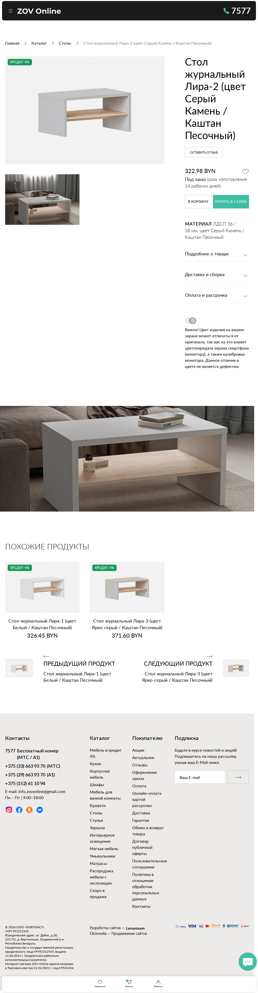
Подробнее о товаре (207, 254)
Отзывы (140, 764)
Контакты (141, 906)
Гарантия (140, 820)
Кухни (95, 763)
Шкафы (97, 784)
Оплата (139, 785)
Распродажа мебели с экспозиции (101, 876)
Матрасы (98, 863)
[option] (84, 110)
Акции (138, 750)
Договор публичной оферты (142, 847)
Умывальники (102, 855)
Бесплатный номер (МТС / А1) (32, 754)
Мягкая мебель (104, 848)
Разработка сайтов (105, 928)
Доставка (141, 812)
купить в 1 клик (231, 202)
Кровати (98, 805)
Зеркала (97, 827)
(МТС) (32, 766)
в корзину (198, 202)
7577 (237, 11)
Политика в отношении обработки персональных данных (145, 886)
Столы (96, 812)
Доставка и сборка (205, 274)
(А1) (30, 775)
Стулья (96, 820)
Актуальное (143, 757)
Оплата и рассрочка (206, 295)
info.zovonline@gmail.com (41, 791)
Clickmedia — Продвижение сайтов (118, 933)
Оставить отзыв (204, 152)
